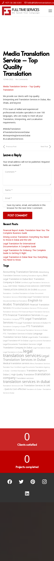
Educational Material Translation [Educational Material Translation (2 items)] (15, 301)
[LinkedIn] (27, 493)
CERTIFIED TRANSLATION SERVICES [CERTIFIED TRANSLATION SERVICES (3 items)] (23, 286)
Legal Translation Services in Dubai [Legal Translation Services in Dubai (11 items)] (26, 358)
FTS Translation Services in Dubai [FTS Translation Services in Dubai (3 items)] (17, 333)
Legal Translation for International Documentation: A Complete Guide (19, 245)
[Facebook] (10, 482)
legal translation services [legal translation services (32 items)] (22, 353)
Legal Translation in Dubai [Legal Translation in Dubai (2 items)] (13, 352)
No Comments (22, 79)
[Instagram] (44, 482)
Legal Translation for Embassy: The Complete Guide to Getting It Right (24, 251)
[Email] (27, 198)
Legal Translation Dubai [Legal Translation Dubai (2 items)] (41, 348)
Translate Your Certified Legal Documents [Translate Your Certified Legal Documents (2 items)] (19, 367)
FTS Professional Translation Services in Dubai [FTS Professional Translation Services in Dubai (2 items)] (30, 330)
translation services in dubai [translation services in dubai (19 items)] (26, 381)
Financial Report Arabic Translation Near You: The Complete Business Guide (26, 231)
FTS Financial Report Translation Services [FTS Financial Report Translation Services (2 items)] (34, 312)
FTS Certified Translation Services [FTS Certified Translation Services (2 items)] (23, 308)
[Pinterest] (33, 482)
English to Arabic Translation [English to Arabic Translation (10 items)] (22, 302)
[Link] (20, 11)
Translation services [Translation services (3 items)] (25, 378)
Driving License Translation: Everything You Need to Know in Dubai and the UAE (26, 238)
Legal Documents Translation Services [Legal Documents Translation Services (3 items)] (19, 344)
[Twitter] (21, 482)
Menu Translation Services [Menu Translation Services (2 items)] (40, 364)
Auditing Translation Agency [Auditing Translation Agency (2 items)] (31, 276)
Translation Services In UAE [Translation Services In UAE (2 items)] (13, 386)
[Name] (27, 190)
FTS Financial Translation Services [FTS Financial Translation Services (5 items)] (21, 315)
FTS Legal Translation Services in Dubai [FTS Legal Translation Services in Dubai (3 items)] (31, 322)
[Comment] (27, 177)
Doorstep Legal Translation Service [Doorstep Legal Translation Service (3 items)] (34, 297)
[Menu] (50, 10)
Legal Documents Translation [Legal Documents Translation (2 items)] (40, 341)
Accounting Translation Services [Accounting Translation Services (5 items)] (20, 271)
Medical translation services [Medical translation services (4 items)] (16, 363)
